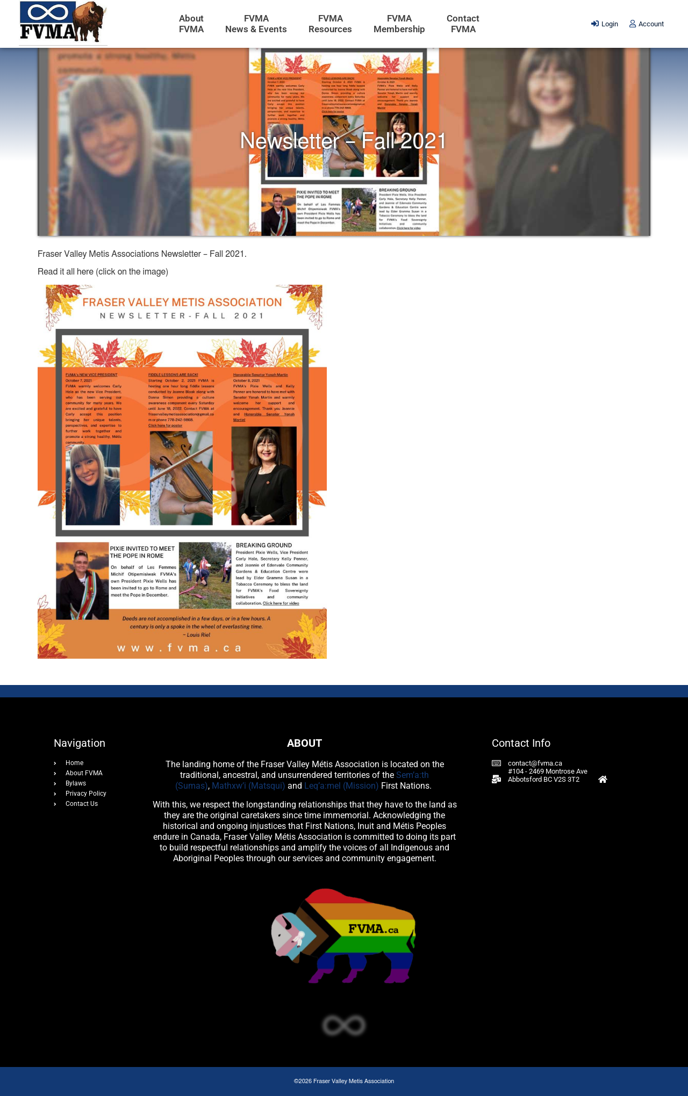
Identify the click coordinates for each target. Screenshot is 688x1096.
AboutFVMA (191, 23)
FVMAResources (330, 23)
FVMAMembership (399, 23)
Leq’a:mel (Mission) (341, 786)
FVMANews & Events (256, 23)
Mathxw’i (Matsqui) (248, 786)
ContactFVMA (463, 23)
